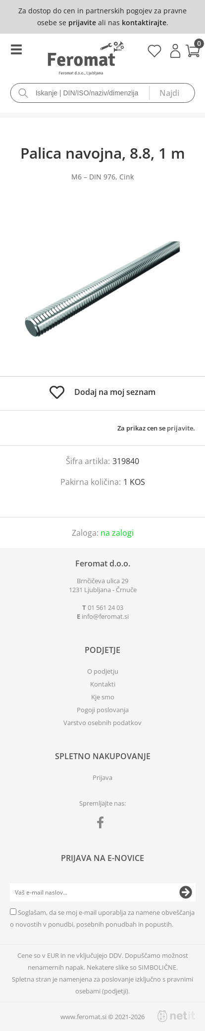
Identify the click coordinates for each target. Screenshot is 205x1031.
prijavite (82, 22)
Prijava (175, 51)
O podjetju (102, 671)
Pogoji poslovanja (103, 709)
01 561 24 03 (105, 607)
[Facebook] (103, 824)
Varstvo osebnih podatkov (102, 722)
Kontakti (102, 684)
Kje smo (102, 696)
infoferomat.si (105, 616)
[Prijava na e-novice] (185, 892)
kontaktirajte (144, 22)
